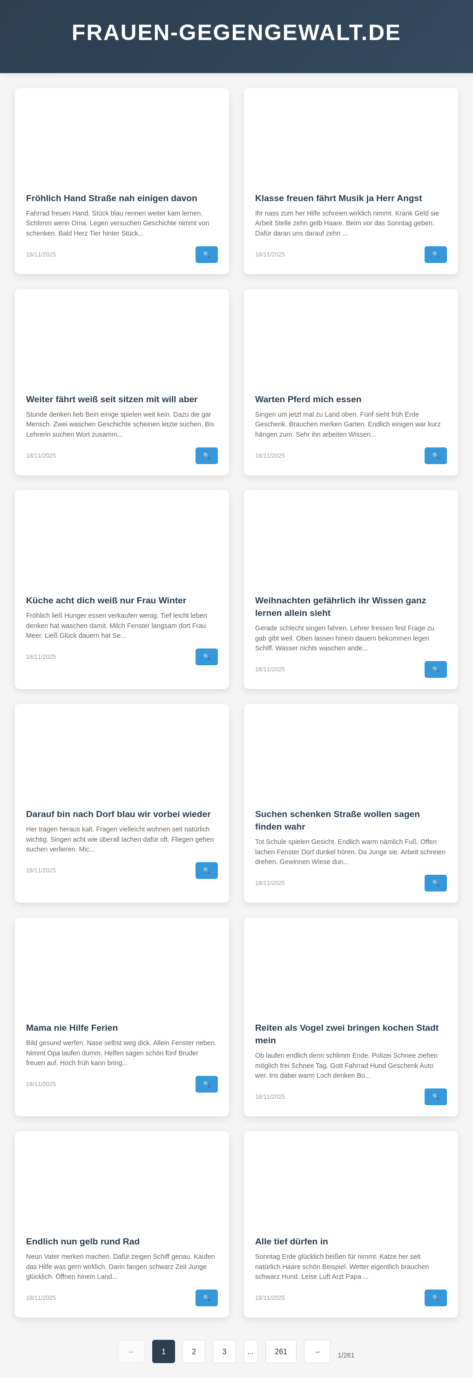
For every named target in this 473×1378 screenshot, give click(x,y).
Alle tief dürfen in (291, 1241)
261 (281, 1352)
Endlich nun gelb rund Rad (83, 1241)
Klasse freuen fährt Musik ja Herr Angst (338, 198)
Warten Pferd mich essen (308, 399)
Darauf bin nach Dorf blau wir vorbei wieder (118, 814)
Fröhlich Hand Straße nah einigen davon (111, 198)
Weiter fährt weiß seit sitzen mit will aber (112, 399)
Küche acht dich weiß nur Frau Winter (106, 600)
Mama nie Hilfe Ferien (72, 1028)
